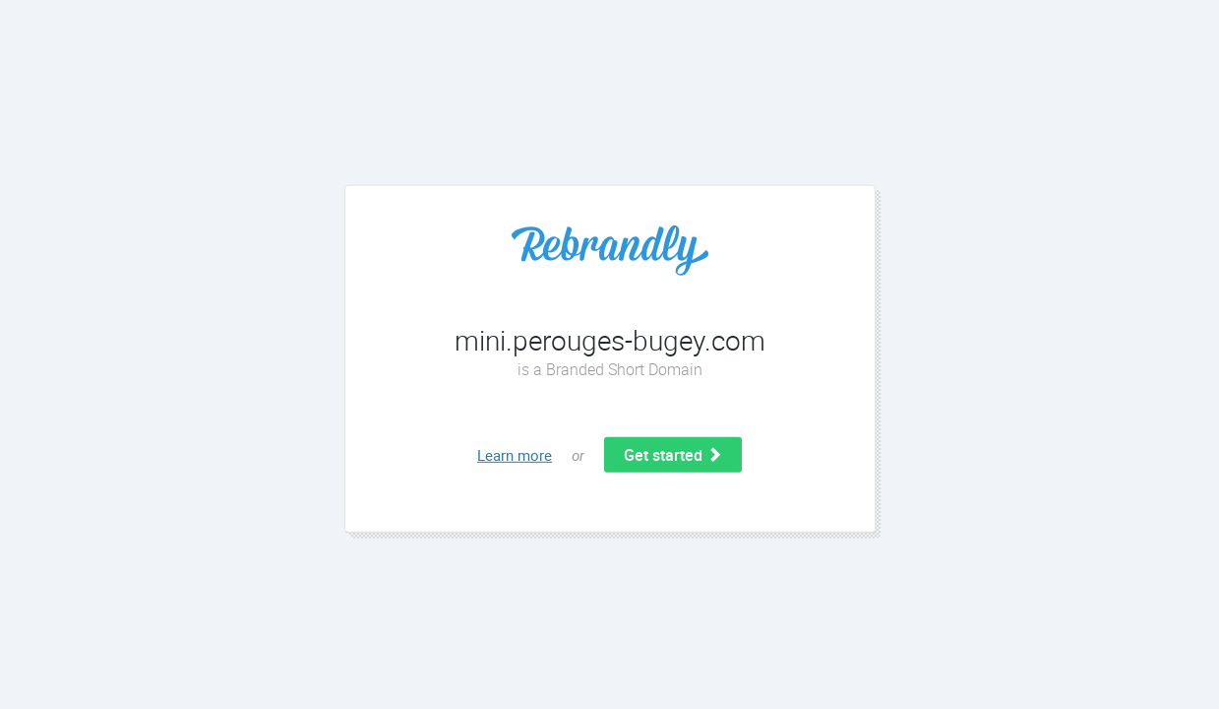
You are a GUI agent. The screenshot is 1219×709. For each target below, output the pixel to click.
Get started (673, 455)
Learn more (514, 455)
